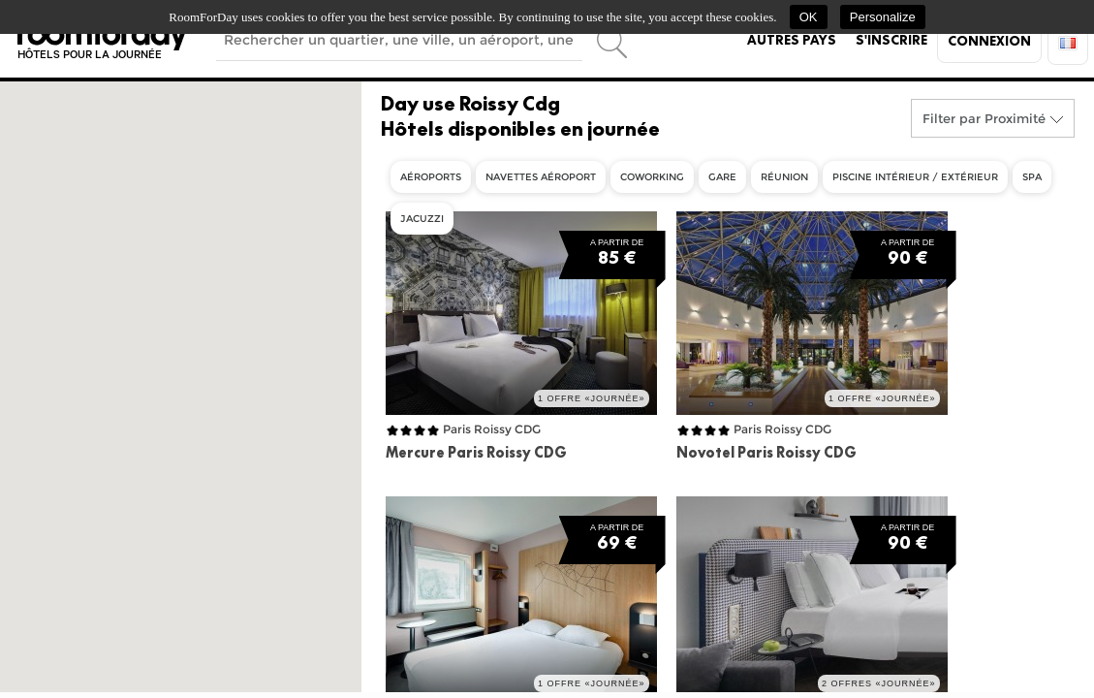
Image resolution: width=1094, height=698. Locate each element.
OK (808, 17)
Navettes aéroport (540, 177)
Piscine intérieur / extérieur (915, 177)
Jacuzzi (422, 218)
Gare (722, 177)
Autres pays (791, 40)
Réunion (784, 177)
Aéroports (430, 177)
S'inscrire (891, 40)
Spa (1032, 177)
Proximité (1015, 118)
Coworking (652, 177)
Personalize (883, 17)
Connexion (989, 40)
